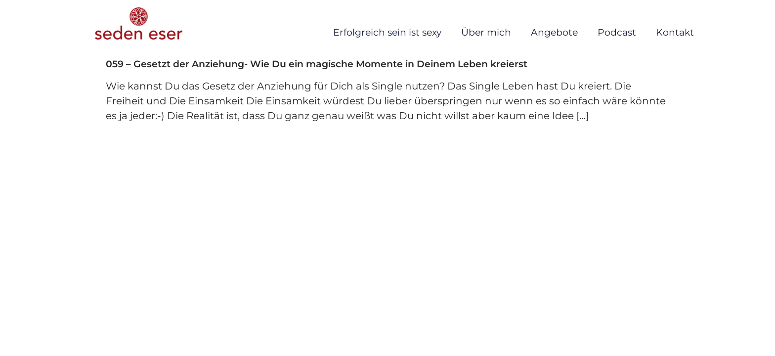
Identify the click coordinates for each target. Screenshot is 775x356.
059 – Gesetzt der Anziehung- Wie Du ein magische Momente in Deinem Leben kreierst (316, 64)
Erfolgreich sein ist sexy (387, 32)
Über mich (486, 32)
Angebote (554, 32)
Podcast (617, 32)
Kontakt (675, 32)
